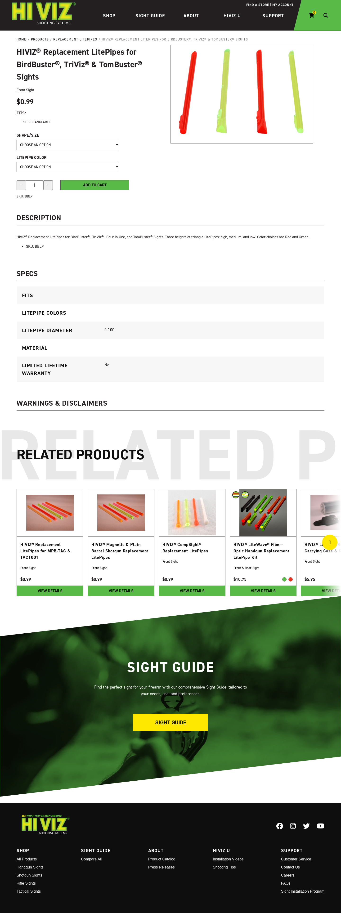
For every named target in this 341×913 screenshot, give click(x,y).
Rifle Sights (26, 883)
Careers (288, 875)
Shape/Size (28, 135)
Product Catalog (161, 859)
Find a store (257, 5)
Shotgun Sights (29, 875)
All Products (27, 859)
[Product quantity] (34, 185)
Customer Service (296, 859)
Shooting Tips (224, 867)
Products (40, 39)
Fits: (21, 112)
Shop (109, 16)
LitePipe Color (32, 157)
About (191, 16)
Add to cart (95, 185)
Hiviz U (221, 850)
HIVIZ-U (232, 16)
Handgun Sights (30, 867)
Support (273, 16)
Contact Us (290, 867)
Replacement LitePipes (75, 39)
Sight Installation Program (302, 891)
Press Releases (161, 867)
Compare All (91, 859)
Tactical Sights (29, 891)
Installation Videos (228, 859)
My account (283, 5)
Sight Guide (150, 16)
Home (22, 39)
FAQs (286, 883)
